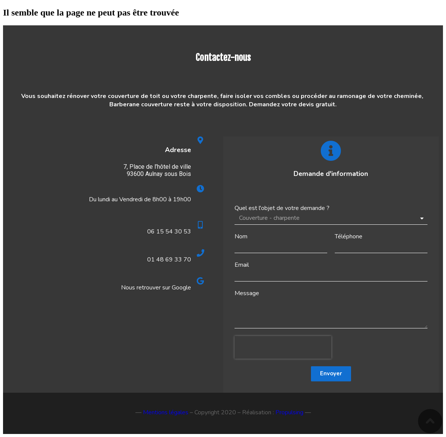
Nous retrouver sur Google (156, 287)
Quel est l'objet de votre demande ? (282, 208)
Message (247, 293)
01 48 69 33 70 (169, 259)
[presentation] (283, 347)
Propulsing (289, 412)
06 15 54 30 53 (169, 231)
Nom (241, 236)
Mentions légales (165, 412)
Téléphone (348, 236)
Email (242, 265)
